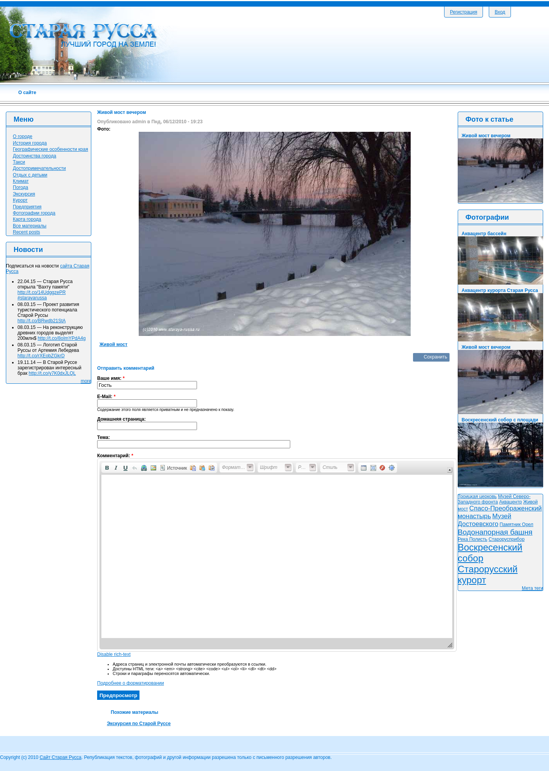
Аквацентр (510, 502)
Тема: (103, 437)
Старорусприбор (507, 539)
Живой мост (113, 344)
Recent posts (26, 232)
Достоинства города (34, 156)
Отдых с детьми (30, 175)
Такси (19, 162)
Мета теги (532, 588)
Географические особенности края (50, 149)
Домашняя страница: (121, 419)
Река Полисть (472, 539)
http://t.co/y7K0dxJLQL (52, 373)
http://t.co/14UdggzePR (41, 292)
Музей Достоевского (484, 520)
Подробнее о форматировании (130, 683)
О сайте (27, 92)
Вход (500, 12)
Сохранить (435, 357)
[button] (107, 467)
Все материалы (29, 226)
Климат (21, 181)
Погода (20, 187)
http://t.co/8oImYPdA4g (61, 338)
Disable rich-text (114, 654)
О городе (22, 136)
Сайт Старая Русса (60, 757)
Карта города (27, 219)
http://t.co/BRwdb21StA (41, 320)
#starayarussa (32, 298)
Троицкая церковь (477, 496)
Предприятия (27, 207)
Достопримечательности (39, 168)
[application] (277, 555)
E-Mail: (106, 396)
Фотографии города (34, 213)
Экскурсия (24, 194)
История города (30, 143)
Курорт (20, 200)
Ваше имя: (111, 378)
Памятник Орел (516, 524)
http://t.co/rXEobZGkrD (40, 355)
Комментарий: (115, 455)
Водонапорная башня (495, 532)
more (86, 381)
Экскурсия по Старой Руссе (139, 723)
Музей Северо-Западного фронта (494, 499)
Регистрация (463, 12)
